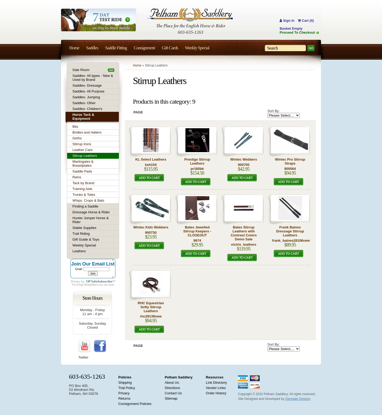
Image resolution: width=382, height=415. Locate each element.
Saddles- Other (84, 103)
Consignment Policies (134, 404)
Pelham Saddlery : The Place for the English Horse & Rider (190, 18)
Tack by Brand (83, 183)
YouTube (84, 346)
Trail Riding (81, 234)
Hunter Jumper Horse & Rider (90, 220)
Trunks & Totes (83, 195)
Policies (124, 377)
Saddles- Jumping (86, 97)
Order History (216, 393)
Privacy (124, 393)
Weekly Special (84, 245)
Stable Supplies (84, 228)
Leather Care (82, 150)
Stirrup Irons (81, 144)
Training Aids (82, 189)
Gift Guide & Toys (85, 239)
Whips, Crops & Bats (88, 200)
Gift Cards (170, 47)
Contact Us (173, 393)
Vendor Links (216, 388)
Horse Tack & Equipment (83, 117)
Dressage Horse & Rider (91, 212)
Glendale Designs (297, 399)
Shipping (125, 383)
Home (137, 65)
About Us (172, 383)
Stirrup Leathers (84, 156)
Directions (172, 388)
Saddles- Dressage (87, 85)
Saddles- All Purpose (88, 91)
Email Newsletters (87, 284)
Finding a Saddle (85, 206)
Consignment (144, 47)
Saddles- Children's (87, 109)
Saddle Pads (82, 171)
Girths (77, 138)
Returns (124, 398)
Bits (75, 127)
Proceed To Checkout (297, 32)
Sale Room (80, 70)
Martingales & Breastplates (82, 163)
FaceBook (100, 346)
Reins (76, 177)
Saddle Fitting (116, 47)
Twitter (83, 357)
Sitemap (171, 398)
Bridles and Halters (87, 132)
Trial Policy (126, 388)
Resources (214, 377)
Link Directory (216, 383)
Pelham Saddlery (179, 377)
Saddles (92, 47)
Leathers (79, 251)
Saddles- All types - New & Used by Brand (92, 78)
